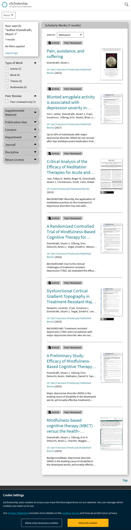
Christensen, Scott (67, 182)
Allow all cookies (87, 523)
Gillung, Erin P (79, 437)
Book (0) (15, 75)
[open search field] (126, 4)
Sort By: (51, 35)
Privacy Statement (18, 513)
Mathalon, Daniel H (77, 376)
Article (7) (15, 68)
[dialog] (65, 510)
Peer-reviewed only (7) (23, 101)
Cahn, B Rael (87, 182)
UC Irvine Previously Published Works (68, 188)
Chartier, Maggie (77, 440)
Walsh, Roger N (72, 178)
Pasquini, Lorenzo (57, 308)
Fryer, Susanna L (78, 308)
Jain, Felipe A (54, 178)
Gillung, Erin (67, 117)
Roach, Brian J (84, 117)
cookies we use (70, 513)
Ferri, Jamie (53, 114)
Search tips (11, 53)
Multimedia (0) (18, 87)
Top (125, 480)
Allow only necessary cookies (41, 523)
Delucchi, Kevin (55, 376)
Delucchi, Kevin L (56, 246)
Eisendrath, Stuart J (58, 62)
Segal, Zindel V (76, 246)
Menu (7, 15)
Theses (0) (16, 81)
